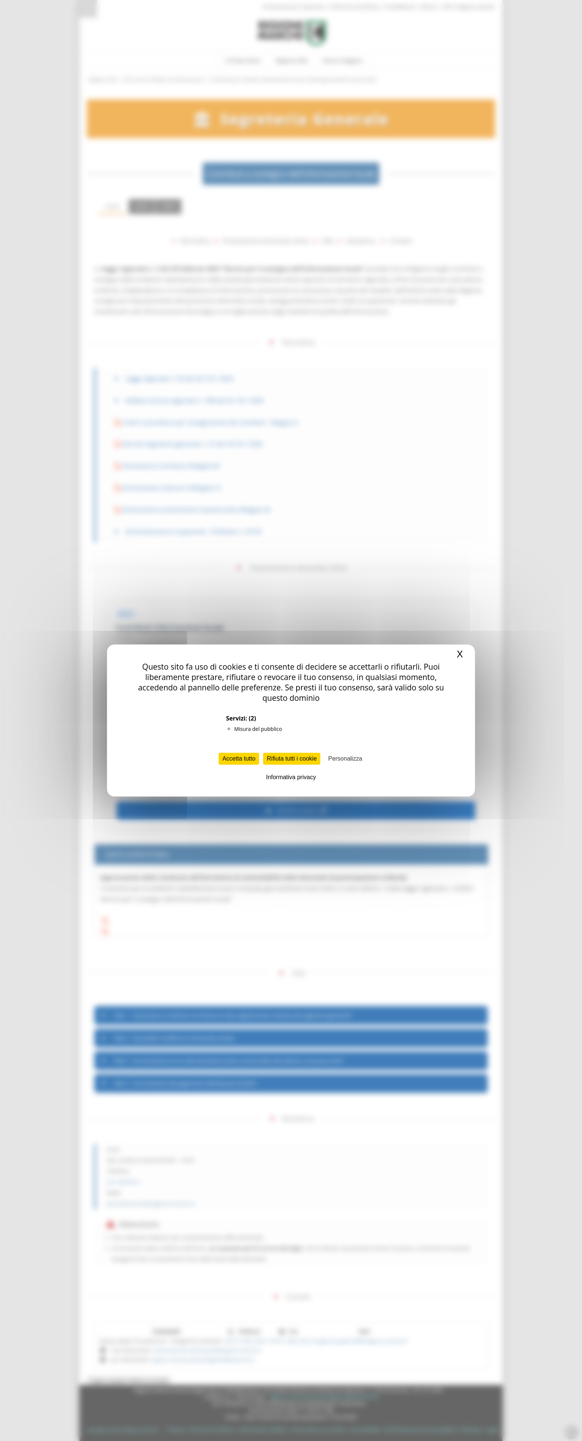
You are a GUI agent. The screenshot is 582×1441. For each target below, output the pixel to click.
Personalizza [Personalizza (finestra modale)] (345, 758)
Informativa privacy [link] (291, 777)
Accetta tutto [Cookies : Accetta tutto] (238, 758)
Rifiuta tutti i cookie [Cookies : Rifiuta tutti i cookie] (292, 758)
